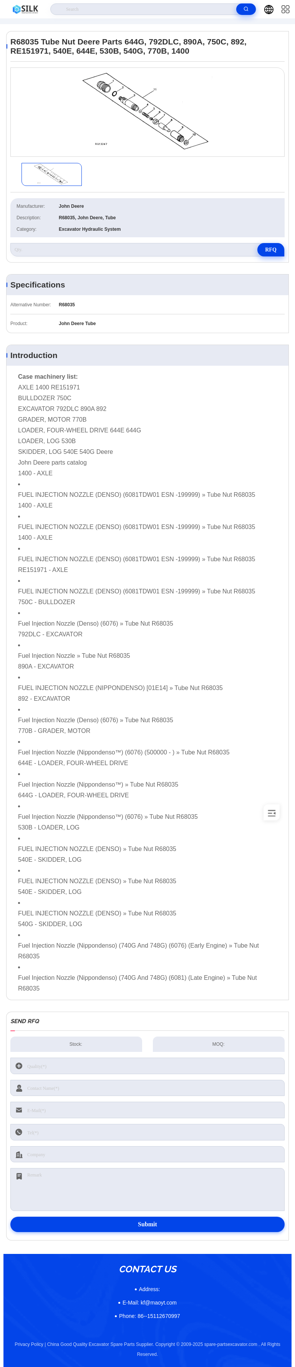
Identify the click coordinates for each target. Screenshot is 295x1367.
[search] (246, 9)
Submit (147, 1224)
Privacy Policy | (30, 1344)
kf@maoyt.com (150, 1303)
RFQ (271, 250)
